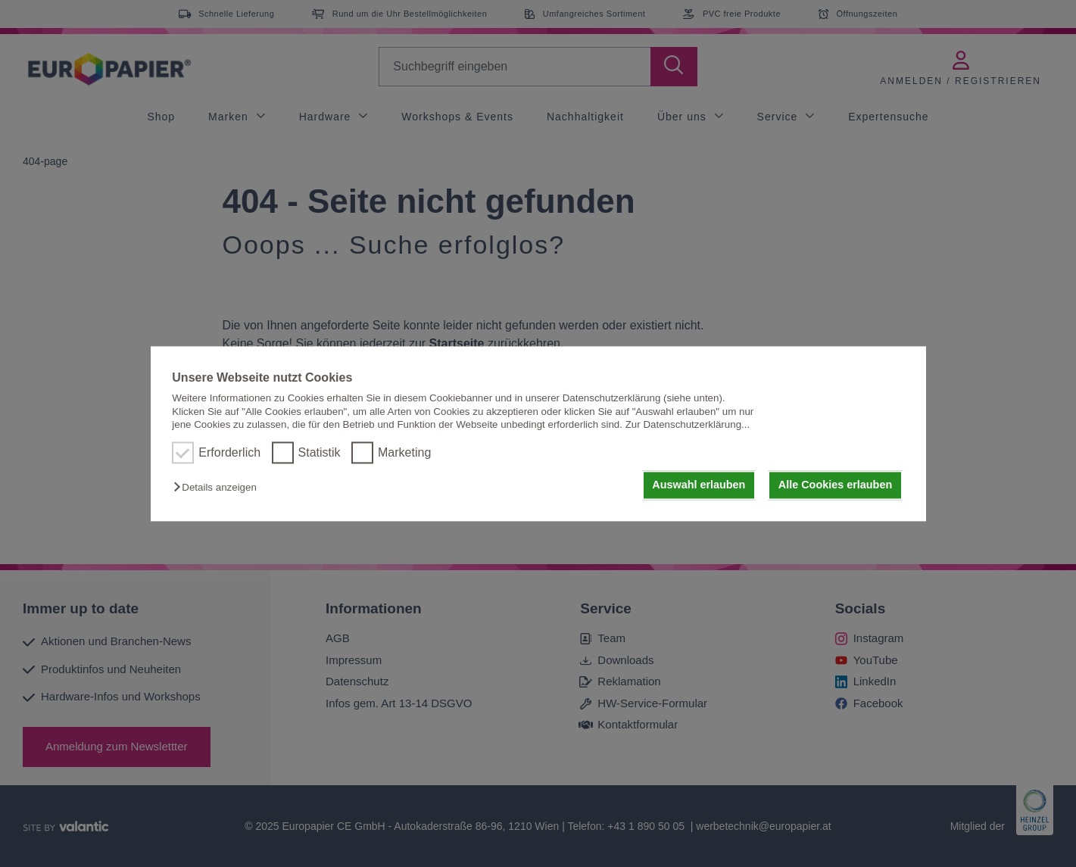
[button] (218, 488)
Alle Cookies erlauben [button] (835, 485)
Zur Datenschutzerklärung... (687, 424)
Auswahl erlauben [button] (698, 485)
